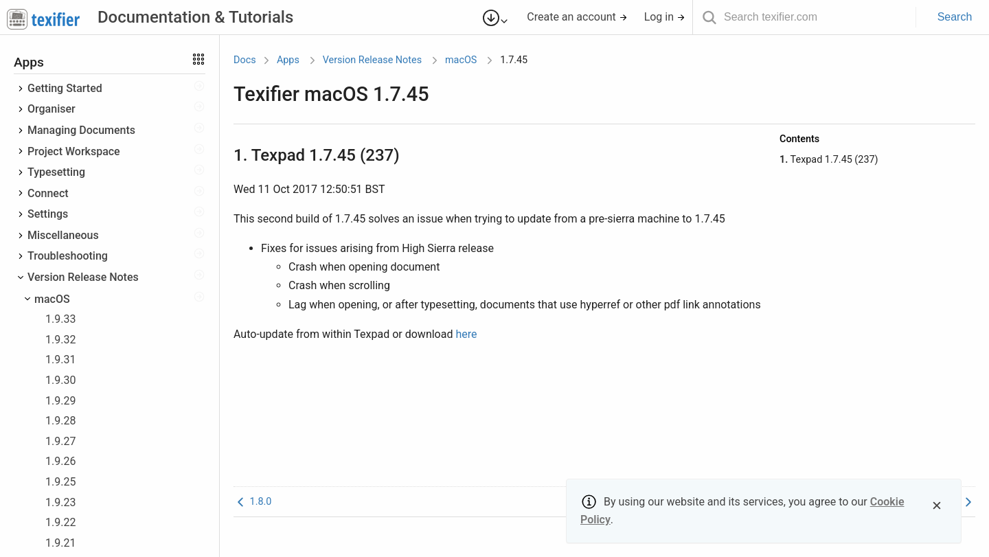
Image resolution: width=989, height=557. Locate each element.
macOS (52, 299)
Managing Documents (81, 130)
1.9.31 (60, 359)
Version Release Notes (83, 277)
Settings (47, 213)
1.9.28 (60, 420)
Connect (48, 193)
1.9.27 (60, 441)
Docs (245, 60)
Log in (664, 16)
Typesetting (56, 172)
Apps (288, 60)
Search (955, 17)
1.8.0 (252, 502)
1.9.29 (60, 400)
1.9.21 (60, 542)
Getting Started (64, 88)
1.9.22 (60, 522)
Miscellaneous (63, 235)
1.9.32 (60, 339)
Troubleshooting (67, 255)
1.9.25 (60, 481)
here (466, 334)
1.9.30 (60, 380)
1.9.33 (60, 319)
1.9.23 (60, 502)
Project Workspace (73, 151)
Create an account (577, 16)
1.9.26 (60, 461)
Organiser (51, 108)
